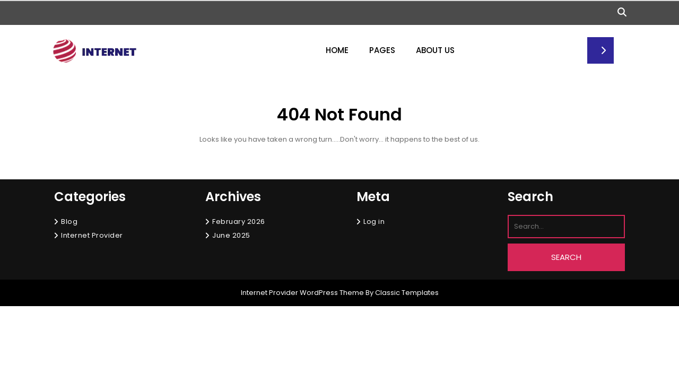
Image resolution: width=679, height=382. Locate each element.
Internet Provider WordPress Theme (302, 293)
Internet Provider (92, 235)
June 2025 (231, 235)
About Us (435, 50)
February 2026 (238, 221)
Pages (382, 50)
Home (337, 50)
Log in (374, 221)
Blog (69, 221)
